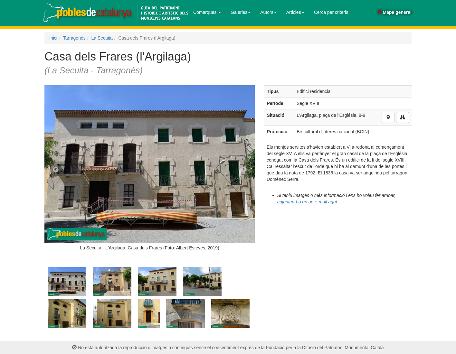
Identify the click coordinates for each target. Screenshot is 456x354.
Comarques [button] (207, 12)
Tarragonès (74, 38)
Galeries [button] (241, 12)
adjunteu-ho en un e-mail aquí (307, 201)
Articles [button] (295, 12)
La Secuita (102, 38)
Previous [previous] (55, 170)
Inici (53, 38)
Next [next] (243, 170)
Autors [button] (268, 12)
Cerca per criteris (331, 12)
